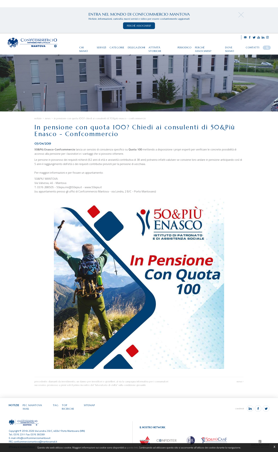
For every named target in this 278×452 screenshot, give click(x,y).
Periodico (184, 47)
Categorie (116, 47)
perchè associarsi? (139, 25)
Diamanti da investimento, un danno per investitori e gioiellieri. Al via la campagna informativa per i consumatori (108, 382)
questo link (132, 447)
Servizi (100, 47)
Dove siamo (234, 47)
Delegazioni (136, 47)
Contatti (253, 47)
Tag (56, 406)
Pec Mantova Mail (36, 406)
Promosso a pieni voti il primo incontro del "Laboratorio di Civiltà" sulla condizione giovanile (96, 386)
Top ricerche (72, 406)
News (48, 119)
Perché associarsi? (208, 47)
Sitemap (90, 406)
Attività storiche (161, 47)
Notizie (38, 119)
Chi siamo (85, 47)
